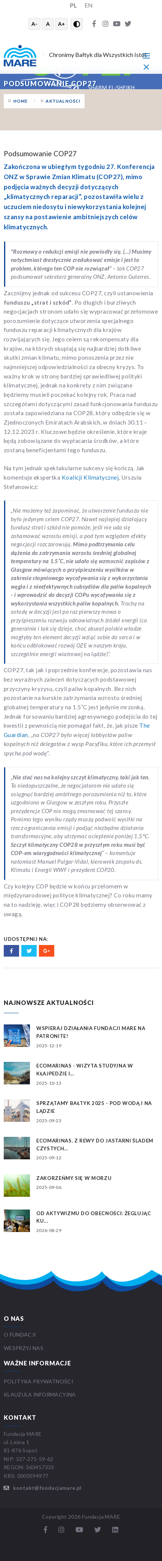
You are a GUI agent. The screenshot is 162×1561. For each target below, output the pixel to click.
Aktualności (63, 101)
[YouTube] (116, 24)
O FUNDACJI (20, 1334)
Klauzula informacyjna (40, 1394)
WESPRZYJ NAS (24, 1348)
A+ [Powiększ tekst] (61, 24)
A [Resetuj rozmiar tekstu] (48, 24)
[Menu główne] (146, 55)
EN (89, 5)
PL (73, 5)
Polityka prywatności (38, 1381)
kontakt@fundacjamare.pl (47, 1488)
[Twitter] (128, 24)
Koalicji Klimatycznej (90, 477)
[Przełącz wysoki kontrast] (77, 24)
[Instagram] (105, 24)
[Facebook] (94, 24)
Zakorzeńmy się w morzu (73, 1178)
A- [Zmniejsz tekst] (34, 24)
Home (20, 101)
